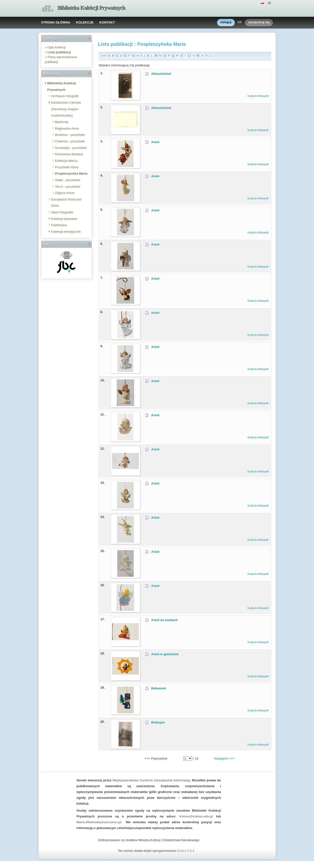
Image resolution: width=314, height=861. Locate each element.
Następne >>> (224, 758)
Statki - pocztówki (67, 180)
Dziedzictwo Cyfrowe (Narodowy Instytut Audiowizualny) (66, 109)
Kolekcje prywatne (64, 219)
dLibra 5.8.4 (186, 851)
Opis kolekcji (57, 47)
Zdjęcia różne (64, 193)
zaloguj (226, 22)
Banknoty (62, 122)
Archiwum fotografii (65, 96)
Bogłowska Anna (67, 128)
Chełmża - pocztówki (70, 141)
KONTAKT (107, 22)
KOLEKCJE (85, 22)
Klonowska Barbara (69, 154)
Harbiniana (59, 225)
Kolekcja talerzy (66, 160)
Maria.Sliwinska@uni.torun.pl (99, 822)
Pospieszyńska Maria (71, 173)
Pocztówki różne (67, 167)
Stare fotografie (62, 212)
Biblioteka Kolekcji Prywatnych (91, 8)
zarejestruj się (259, 22)
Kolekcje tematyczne (66, 231)
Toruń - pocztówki (67, 186)
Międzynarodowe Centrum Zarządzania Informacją (151, 780)
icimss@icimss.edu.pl (196, 816)
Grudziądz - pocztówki (71, 148)
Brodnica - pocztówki (70, 135)
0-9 (104, 55)
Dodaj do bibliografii (258, 96)
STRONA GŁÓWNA (55, 22)
